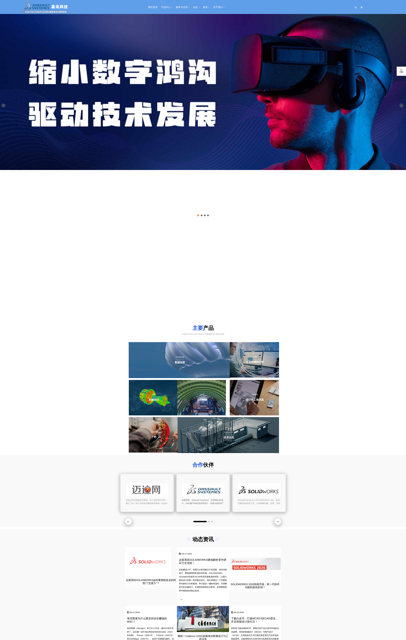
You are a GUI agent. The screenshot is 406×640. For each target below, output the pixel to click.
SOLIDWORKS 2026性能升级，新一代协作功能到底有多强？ (255, 586)
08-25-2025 (237, 612)
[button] (128, 521)
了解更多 (197, 310)
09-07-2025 (133, 612)
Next (402, 106)
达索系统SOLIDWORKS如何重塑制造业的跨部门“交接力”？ (151, 582)
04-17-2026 (185, 554)
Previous (4, 106)
